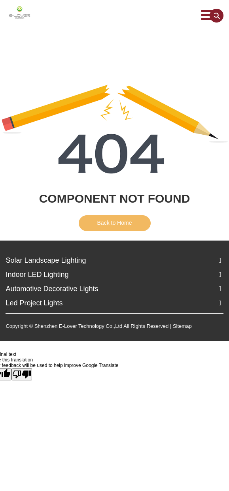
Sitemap (182, 326)
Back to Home (114, 223)
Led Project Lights (34, 303)
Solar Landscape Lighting (46, 260)
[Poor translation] (21, 374)
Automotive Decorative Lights (52, 289)
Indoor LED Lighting (37, 274)
